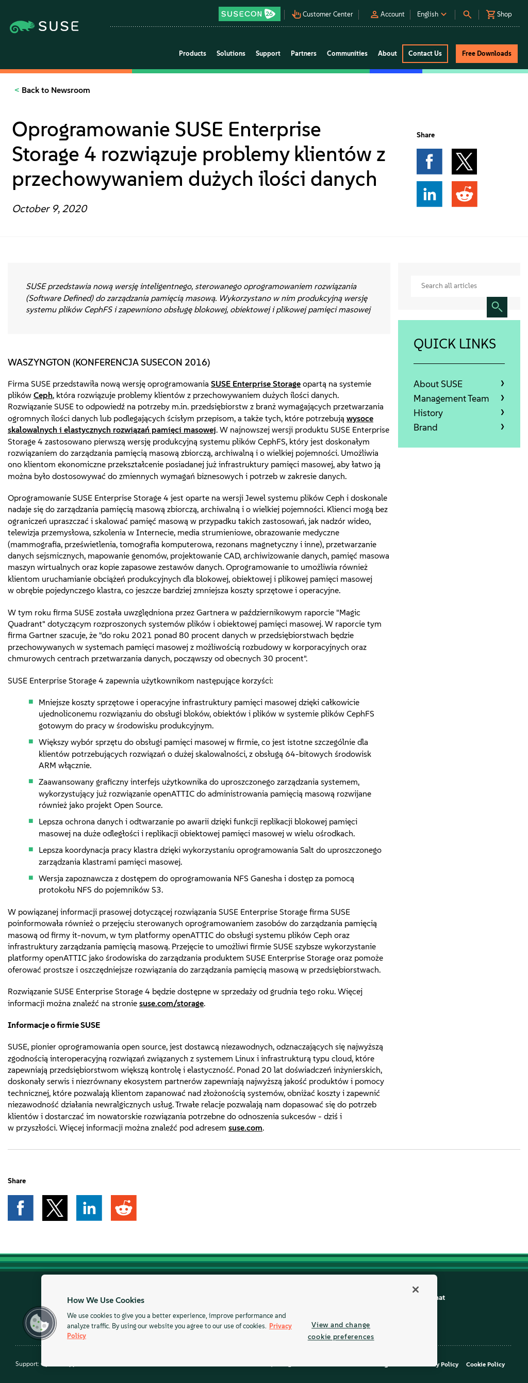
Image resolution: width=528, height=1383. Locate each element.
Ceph (43, 395)
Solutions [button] (231, 53)
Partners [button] (304, 53)
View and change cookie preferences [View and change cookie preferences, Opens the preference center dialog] (341, 1330)
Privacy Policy (438, 1364)
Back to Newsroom (55, 90)
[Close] (415, 1289)
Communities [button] (347, 53)
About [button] (387, 53)
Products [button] (192, 53)
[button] (250, 10)
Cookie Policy (485, 1364)
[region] (239, 1320)
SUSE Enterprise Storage (256, 384)
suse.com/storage (171, 1003)
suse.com (245, 1128)
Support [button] (268, 53)
